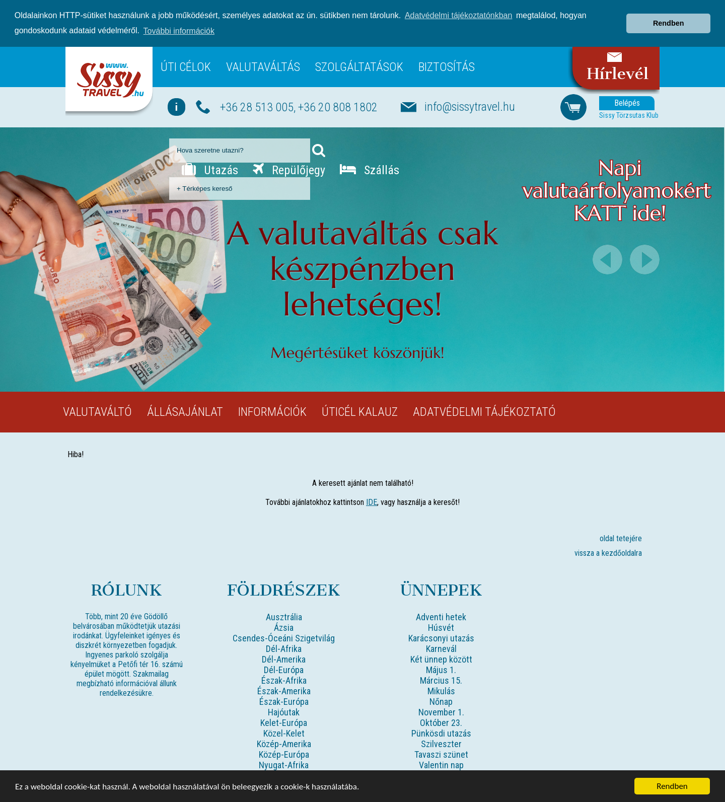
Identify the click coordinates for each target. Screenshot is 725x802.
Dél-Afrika (284, 648)
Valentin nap (441, 765)
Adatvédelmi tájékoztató (484, 412)
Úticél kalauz (360, 412)
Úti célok (186, 67)
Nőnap (441, 701)
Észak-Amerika (284, 691)
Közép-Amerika (284, 744)
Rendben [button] (668, 23)
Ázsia (284, 627)
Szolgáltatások (359, 67)
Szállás (369, 170)
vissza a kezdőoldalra (608, 553)
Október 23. (441, 722)
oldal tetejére (621, 538)
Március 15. (441, 680)
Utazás (210, 170)
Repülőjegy (289, 170)
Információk (272, 412)
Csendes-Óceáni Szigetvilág (284, 638)
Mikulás (441, 691)
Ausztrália (284, 617)
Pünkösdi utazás (441, 733)
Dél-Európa (284, 670)
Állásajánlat (185, 412)
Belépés (627, 103)
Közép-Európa (284, 754)
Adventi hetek (441, 617)
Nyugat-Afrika (284, 765)
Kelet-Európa (283, 722)
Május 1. (441, 670)
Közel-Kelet (284, 733)
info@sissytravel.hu (469, 107)
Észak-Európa (284, 701)
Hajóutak (284, 712)
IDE (371, 502)
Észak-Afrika (284, 680)
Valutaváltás (263, 67)
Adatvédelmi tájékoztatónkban (458, 15)
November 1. (441, 712)
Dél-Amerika (284, 659)
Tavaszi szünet (441, 754)
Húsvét (441, 627)
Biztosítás (446, 67)
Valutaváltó (97, 412)
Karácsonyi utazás (441, 638)
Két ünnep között (441, 659)
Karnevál (441, 648)
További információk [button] (178, 31)
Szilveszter (441, 744)
